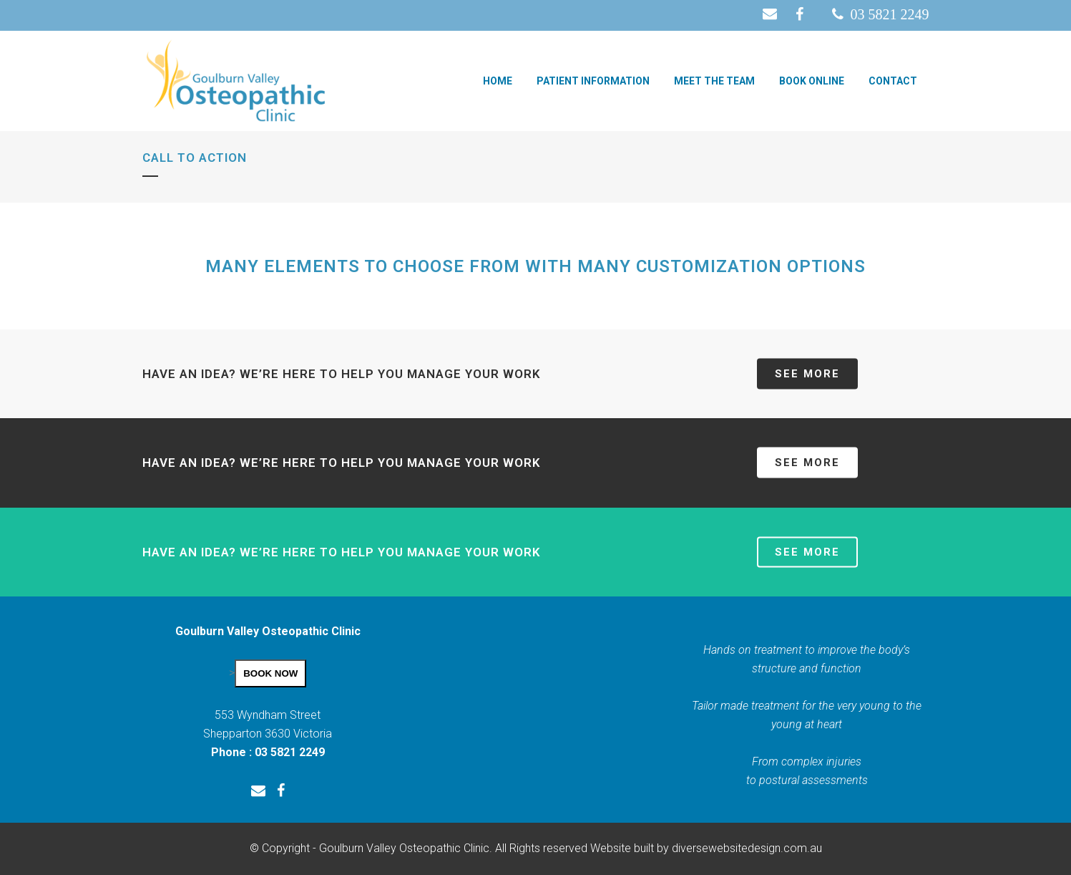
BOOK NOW (270, 673)
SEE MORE (807, 373)
